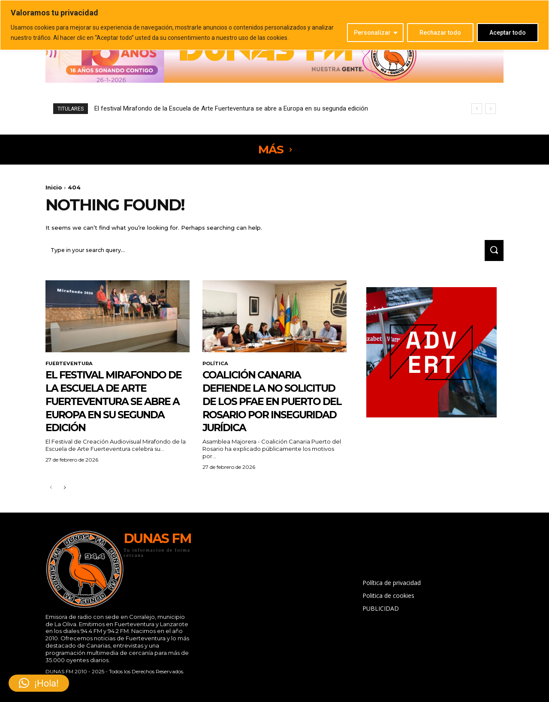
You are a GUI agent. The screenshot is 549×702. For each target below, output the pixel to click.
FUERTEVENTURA (70, 366)
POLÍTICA (215, 366)
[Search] (492, 252)
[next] (490, 108)
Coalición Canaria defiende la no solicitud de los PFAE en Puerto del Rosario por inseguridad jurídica (270, 410)
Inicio (53, 187)
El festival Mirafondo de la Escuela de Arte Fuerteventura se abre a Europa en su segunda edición (231, 108)
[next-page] (64, 503)
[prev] (476, 108)
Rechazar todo (440, 32)
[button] (39, 683)
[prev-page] (50, 503)
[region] (274, 25)
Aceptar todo (507, 32)
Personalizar (372, 32)
